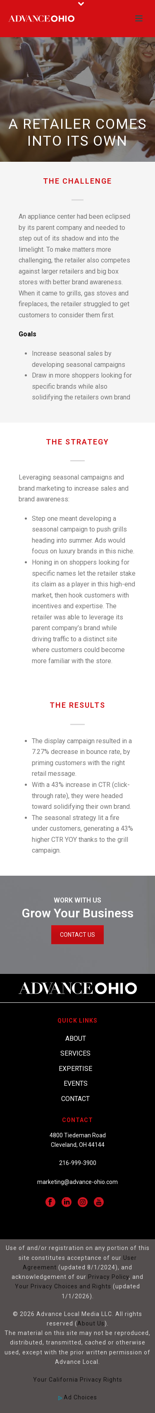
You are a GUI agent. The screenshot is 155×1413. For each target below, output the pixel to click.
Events (76, 1083)
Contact (75, 1099)
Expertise (75, 1069)
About (75, 1038)
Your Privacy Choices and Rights (63, 1286)
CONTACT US (77, 934)
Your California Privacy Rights (77, 1379)
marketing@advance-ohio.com (77, 1182)
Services (75, 1053)
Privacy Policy (108, 1277)
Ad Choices (77, 1397)
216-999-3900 (77, 1163)
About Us (91, 1323)
